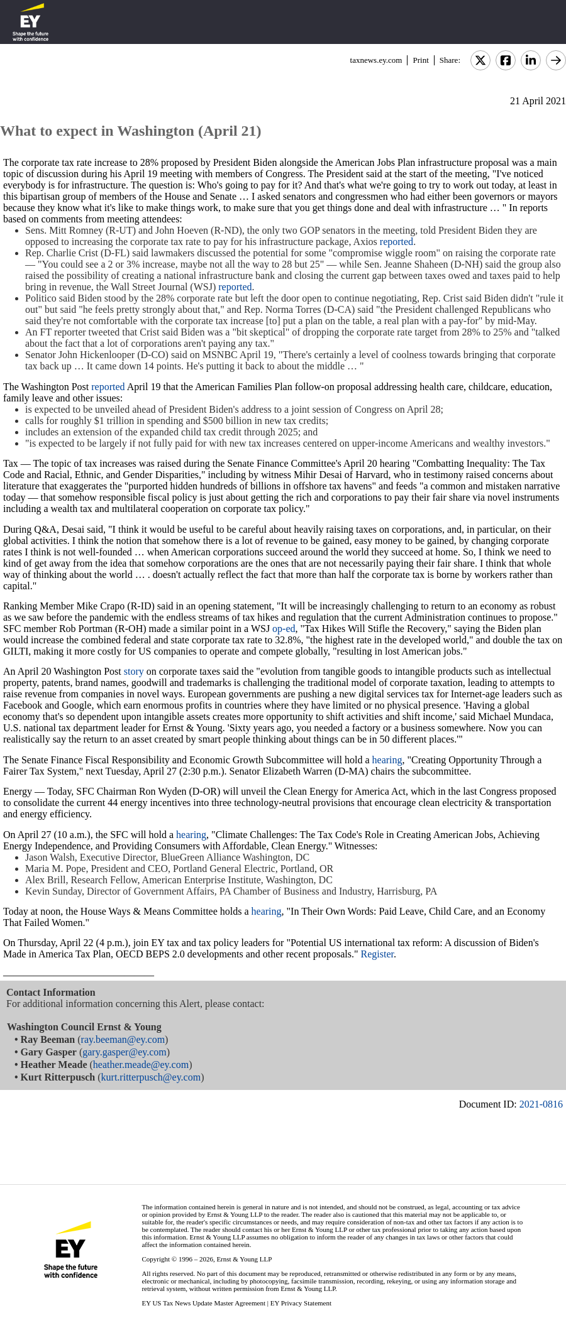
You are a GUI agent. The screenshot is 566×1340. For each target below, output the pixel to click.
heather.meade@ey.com (141, 1064)
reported (396, 241)
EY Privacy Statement (300, 1303)
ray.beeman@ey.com (123, 1039)
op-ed (283, 628)
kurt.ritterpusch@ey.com (151, 1077)
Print (420, 60)
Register (377, 954)
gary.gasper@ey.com (124, 1052)
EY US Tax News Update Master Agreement (203, 1303)
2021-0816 (541, 1104)
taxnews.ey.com (376, 60)
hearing (387, 759)
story (134, 671)
